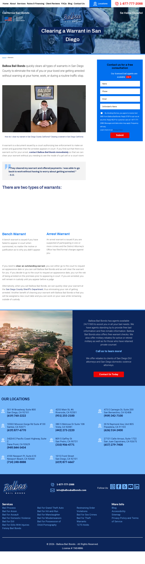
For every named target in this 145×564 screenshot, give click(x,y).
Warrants (81, 534)
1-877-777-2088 (131, 3)
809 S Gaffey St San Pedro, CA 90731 (67, 452)
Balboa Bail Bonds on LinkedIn (136, 499)
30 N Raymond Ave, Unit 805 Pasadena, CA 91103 (119, 438)
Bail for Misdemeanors (49, 530)
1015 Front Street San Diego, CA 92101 (67, 470)
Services (7, 516)
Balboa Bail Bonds (15, 499)
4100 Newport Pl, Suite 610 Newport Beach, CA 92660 (21, 470)
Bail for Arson (9, 523)
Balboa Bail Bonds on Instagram (112, 499)
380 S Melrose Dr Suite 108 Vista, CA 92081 (70, 438)
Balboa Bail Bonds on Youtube (130, 499)
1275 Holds (83, 537)
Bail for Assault (10, 527)
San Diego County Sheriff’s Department (29, 301)
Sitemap (116, 527)
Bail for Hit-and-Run (47, 523)
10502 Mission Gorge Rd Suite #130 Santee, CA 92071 (26, 438)
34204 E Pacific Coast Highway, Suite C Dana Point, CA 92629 (26, 454)
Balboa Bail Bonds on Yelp (124, 499)
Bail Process (9, 520)
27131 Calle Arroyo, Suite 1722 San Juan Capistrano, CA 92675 (120, 452)
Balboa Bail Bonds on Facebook (118, 499)
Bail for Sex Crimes (87, 527)
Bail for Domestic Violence (16, 530)
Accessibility (118, 523)
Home (4, 57)
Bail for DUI (8, 534)
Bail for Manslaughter (48, 527)
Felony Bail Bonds (11, 540)
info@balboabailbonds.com (71, 502)
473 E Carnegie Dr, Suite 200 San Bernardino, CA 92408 (119, 423)
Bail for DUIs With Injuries (15, 537)
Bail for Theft (84, 530)
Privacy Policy (118, 131)
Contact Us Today (108, 387)
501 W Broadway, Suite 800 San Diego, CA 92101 (21, 423)
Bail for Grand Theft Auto (50, 520)
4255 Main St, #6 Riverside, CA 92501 (66, 423)
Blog (114, 520)
